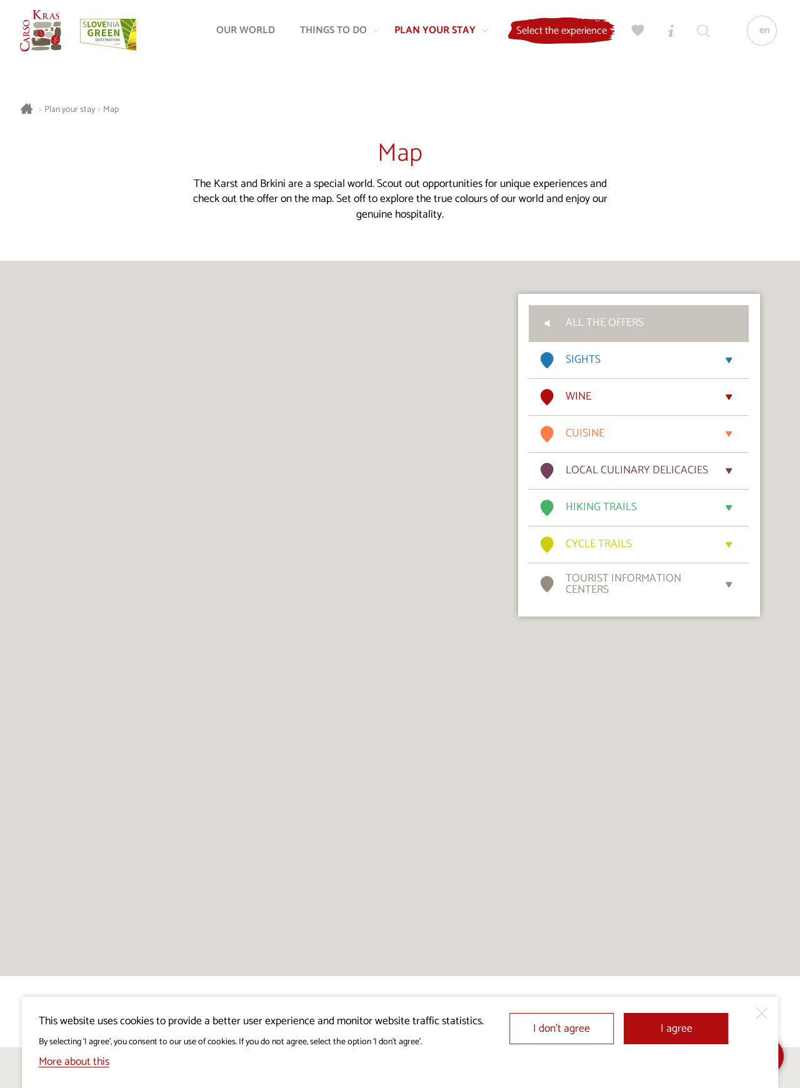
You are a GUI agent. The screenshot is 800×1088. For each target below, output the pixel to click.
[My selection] (634, 35)
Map (111, 109)
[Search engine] (699, 35)
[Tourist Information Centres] (667, 35)
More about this (74, 1062)
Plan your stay (69, 109)
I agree (676, 1029)
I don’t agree (561, 1029)
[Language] (758, 35)
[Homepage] (45, 35)
